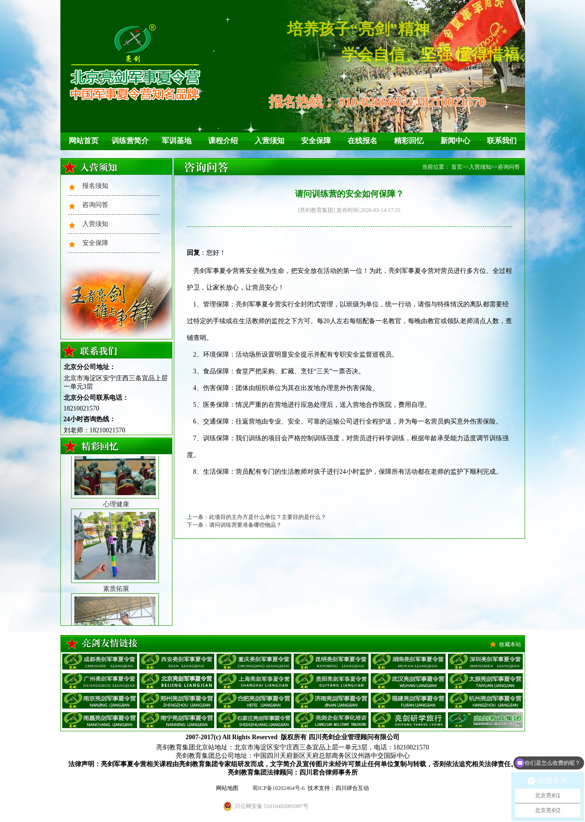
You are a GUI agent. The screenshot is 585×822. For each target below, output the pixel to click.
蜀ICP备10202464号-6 (278, 788)
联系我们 (502, 141)
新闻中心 (455, 141)
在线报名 (362, 141)
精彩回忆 (409, 141)
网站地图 (227, 788)
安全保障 (316, 141)
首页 (456, 167)
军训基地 (176, 141)
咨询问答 (95, 204)
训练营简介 (130, 141)
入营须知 (269, 141)
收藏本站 (510, 644)
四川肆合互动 (352, 788)
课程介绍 (223, 141)
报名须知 (95, 185)
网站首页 (84, 141)
